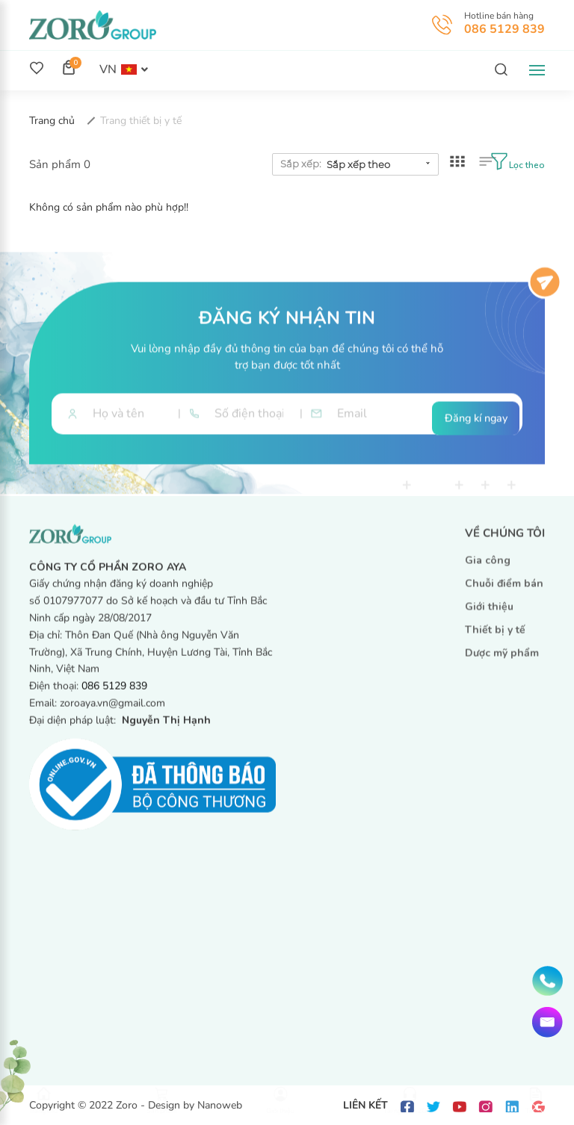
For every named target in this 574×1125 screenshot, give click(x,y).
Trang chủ (53, 121)
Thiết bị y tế (495, 637)
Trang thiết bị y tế (141, 121)
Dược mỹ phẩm (502, 660)
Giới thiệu (489, 614)
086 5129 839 (504, 29)
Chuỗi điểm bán (504, 590)
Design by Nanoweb (195, 1105)
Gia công (487, 567)
